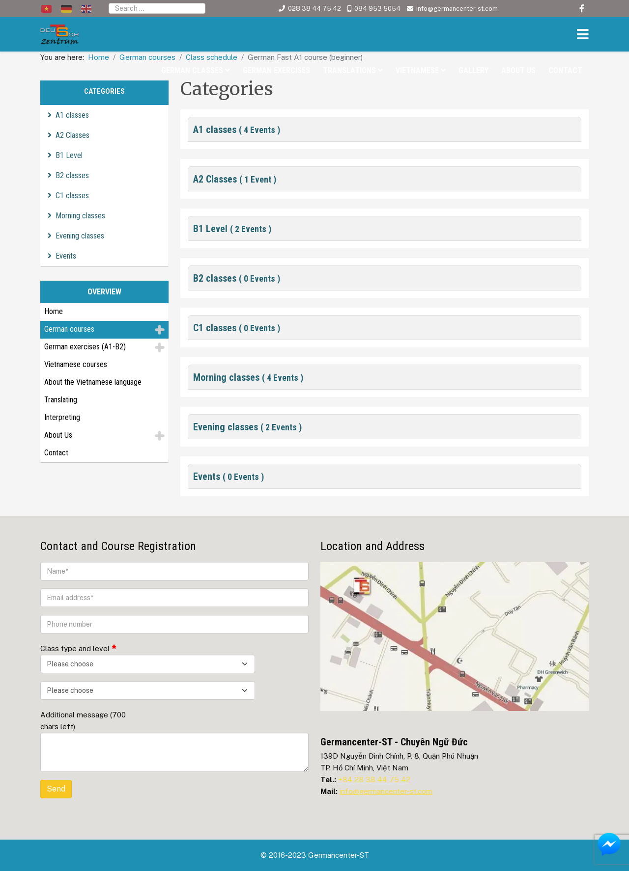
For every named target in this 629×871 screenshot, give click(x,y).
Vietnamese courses (75, 364)
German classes (192, 70)
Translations (349, 70)
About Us (518, 70)
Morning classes (80, 215)
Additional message (83, 721)
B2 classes (72, 175)
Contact (565, 70)
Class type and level (78, 648)
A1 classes (72, 115)
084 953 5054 (377, 8)
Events (66, 256)
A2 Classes (72, 135)
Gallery (473, 70)
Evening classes (80, 235)
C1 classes (72, 195)
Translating (60, 399)
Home (53, 311)
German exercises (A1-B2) (85, 346)
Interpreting (62, 417)
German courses (69, 329)
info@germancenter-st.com (457, 8)
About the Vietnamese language (93, 382)
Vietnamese (417, 70)
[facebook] (581, 8)
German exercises (276, 70)
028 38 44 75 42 (314, 8)
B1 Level (69, 155)
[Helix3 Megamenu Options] (580, 36)
